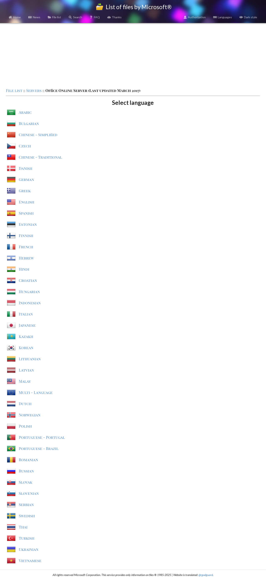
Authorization (194, 17)
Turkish (26, 538)
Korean (26, 347)
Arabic (25, 112)
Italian (26, 314)
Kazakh (26, 336)
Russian (26, 470)
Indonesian (30, 302)
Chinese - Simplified (38, 134)
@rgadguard (205, 575)
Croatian (28, 280)
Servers (34, 90)
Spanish (26, 213)
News (34, 17)
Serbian (26, 504)
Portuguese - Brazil (39, 448)
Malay (25, 381)
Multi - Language (36, 392)
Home (15, 17)
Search (75, 17)
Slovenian (29, 493)
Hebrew (26, 257)
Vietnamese (30, 560)
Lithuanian (30, 358)
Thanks (114, 17)
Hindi (24, 269)
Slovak (25, 482)
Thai (23, 526)
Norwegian (30, 414)
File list (54, 17)
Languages (222, 17)
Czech (25, 145)
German (26, 179)
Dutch (25, 403)
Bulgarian (29, 123)
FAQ (95, 17)
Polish (25, 426)
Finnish (26, 235)
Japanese (27, 325)
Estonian (28, 224)
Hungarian (29, 291)
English (26, 201)
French (26, 246)
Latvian (26, 370)
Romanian (28, 459)
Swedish (27, 515)
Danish (25, 168)
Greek (25, 190)
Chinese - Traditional (40, 157)
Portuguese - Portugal (42, 437)
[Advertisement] (133, 55)
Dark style (248, 17)
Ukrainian (28, 549)
